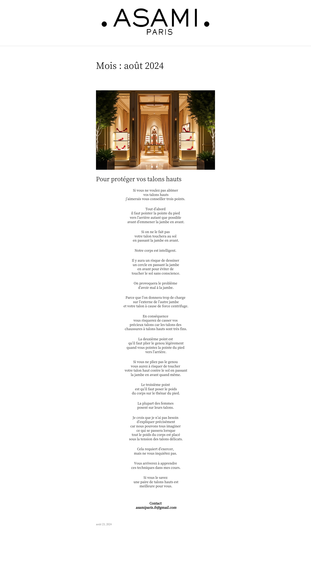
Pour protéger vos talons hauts (138, 178)
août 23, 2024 (104, 524)
